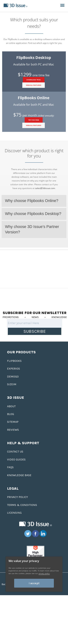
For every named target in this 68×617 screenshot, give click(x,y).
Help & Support (23, 443)
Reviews (13, 429)
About (11, 406)
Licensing (14, 512)
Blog (10, 414)
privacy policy (44, 573)
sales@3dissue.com (45, 188)
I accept (34, 583)
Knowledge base (19, 475)
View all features (33, 85)
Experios (13, 368)
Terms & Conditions (22, 505)
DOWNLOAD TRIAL (33, 80)
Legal (12, 488)
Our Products (21, 352)
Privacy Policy (17, 497)
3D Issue (15, 398)
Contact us (15, 451)
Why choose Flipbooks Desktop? (33, 214)
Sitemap (12, 421)
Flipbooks (14, 361)
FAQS (10, 467)
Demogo (13, 376)
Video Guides (16, 459)
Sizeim (11, 384)
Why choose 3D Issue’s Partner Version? (32, 229)
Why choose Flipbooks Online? (31, 201)
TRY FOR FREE (33, 120)
